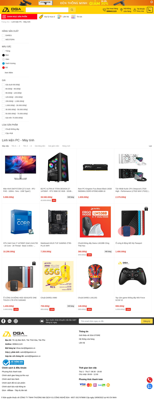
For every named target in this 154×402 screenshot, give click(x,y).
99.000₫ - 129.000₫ (13, 93)
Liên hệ (66, 17)
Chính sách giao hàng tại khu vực (15, 375)
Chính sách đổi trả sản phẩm (13, 383)
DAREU (8, 35)
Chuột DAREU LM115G (87, 298)
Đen (5, 55)
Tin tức (79, 17)
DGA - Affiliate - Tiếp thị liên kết (14, 390)
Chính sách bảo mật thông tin (14, 386)
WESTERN (9, 39)
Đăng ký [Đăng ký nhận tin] (147, 321)
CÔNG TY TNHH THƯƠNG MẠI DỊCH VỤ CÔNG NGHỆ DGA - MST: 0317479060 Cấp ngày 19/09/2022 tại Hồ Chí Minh (68, 397)
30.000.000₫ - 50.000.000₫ (16, 109)
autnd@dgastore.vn (28, 352)
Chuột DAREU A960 (49, 298)
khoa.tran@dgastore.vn (25, 348)
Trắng (6, 51)
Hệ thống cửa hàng (127, 9)
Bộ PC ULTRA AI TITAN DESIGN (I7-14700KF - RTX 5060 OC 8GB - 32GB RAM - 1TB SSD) (56, 191)
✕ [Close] (151, 2)
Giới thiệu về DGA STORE (89, 335)
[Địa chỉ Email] (116, 321)
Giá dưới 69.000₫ (12, 85)
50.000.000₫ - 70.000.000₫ (16, 113)
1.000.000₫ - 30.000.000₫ (15, 105)
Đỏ (5, 67)
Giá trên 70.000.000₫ (14, 118)
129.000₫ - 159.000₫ (13, 97)
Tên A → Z (15, 146)
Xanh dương (9, 63)
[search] (72, 9)
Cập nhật (9, 133)
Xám (5, 59)
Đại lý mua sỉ (49, 17)
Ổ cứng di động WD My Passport (129, 243)
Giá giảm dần (53, 146)
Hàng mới (66, 146)
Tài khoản (141, 9)
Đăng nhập (140, 11)
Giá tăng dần (40, 146)
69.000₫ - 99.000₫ (12, 89)
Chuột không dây (12, 129)
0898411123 (111, 11)
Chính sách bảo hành (10, 379)
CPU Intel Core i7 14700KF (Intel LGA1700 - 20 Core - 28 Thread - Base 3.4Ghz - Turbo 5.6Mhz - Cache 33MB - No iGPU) (20, 245)
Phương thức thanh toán (12, 371)
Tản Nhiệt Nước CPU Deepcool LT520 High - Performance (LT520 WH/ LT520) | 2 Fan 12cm (133, 191)
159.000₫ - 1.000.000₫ (14, 101)
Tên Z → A (27, 146)
